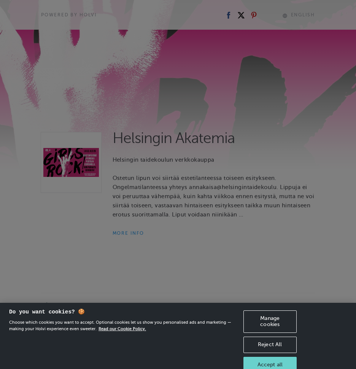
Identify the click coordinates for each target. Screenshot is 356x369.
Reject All (270, 349)
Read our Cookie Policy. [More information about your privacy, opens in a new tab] (122, 333)
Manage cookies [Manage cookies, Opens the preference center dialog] (270, 326)
